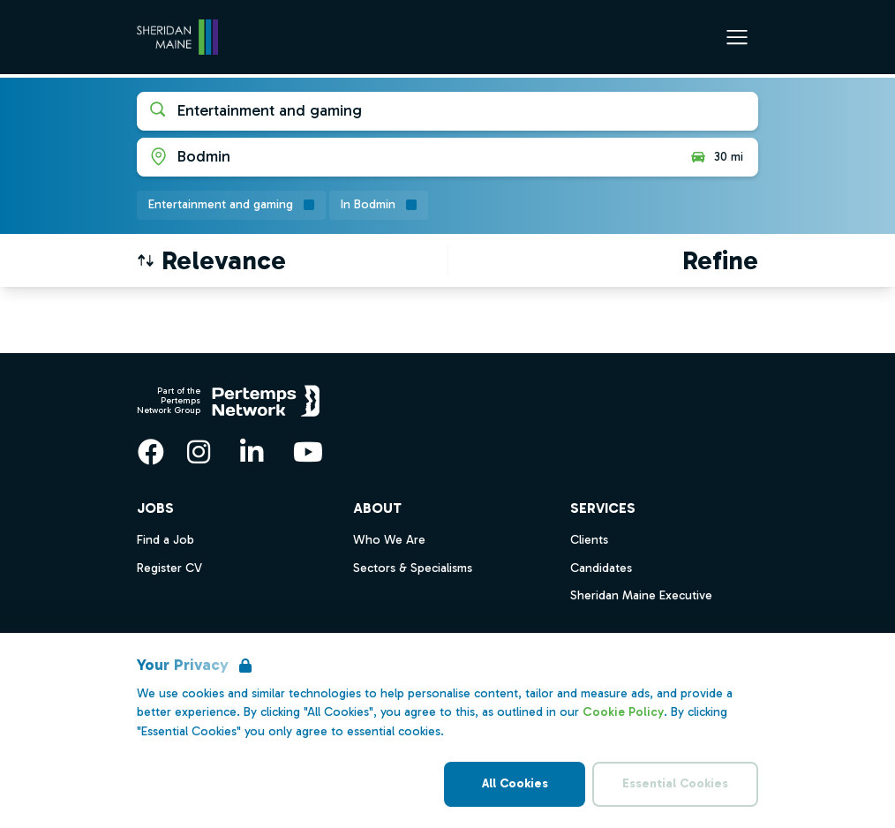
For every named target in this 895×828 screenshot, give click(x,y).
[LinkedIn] (251, 452)
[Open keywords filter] (447, 111)
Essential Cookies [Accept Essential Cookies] (675, 783)
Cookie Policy (623, 711)
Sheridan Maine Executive (641, 595)
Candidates (601, 568)
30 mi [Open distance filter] (716, 157)
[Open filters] (720, 260)
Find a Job (165, 539)
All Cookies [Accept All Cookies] (515, 783)
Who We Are (389, 539)
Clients (589, 539)
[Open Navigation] (737, 37)
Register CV (169, 568)
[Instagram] (198, 452)
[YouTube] (308, 452)
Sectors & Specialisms (412, 568)
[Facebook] (151, 452)
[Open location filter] (406, 157)
